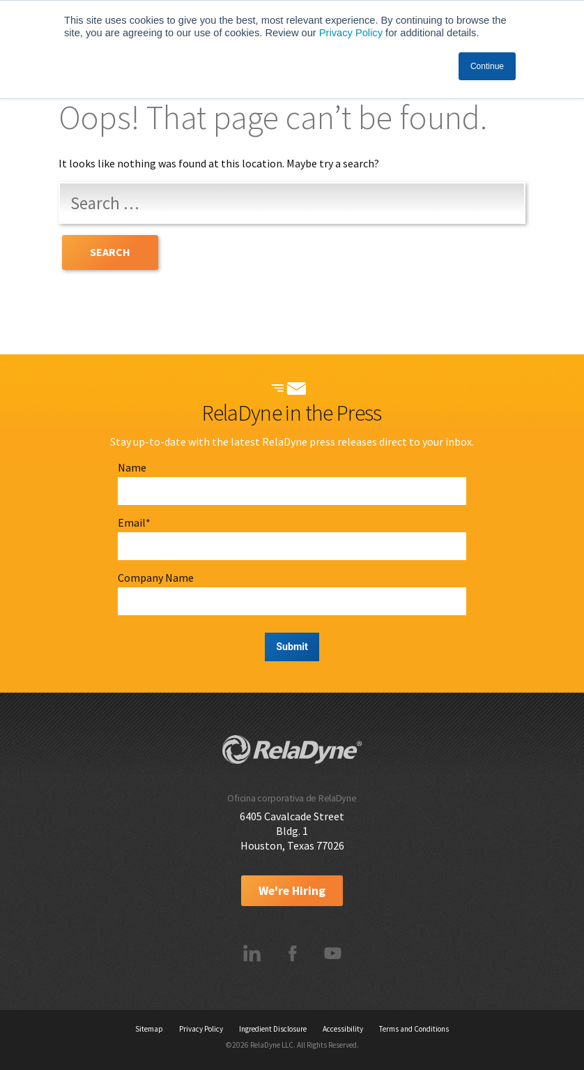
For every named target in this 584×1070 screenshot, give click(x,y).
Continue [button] (487, 66)
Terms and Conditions (414, 1029)
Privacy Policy (351, 32)
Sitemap (149, 1029)
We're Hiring (292, 890)
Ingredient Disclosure (273, 1029)
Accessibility (343, 1029)
